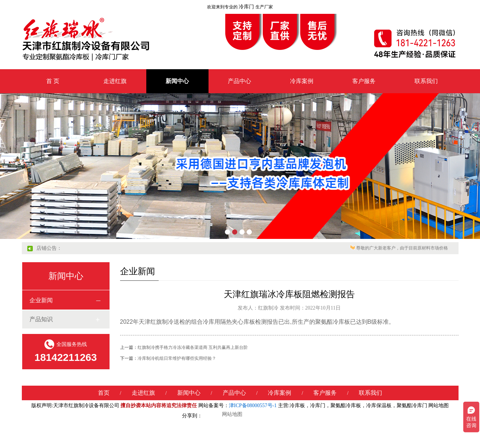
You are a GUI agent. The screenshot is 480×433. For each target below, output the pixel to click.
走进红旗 (115, 81)
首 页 (52, 81)
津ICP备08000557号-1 (253, 405)
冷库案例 (301, 81)
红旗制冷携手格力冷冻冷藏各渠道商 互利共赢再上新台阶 (184, 347)
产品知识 (41, 319)
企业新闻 (41, 300)
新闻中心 (177, 81)
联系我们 (426, 81)
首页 (104, 393)
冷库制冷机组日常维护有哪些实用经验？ (168, 358)
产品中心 (239, 81)
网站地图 (438, 405)
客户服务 (364, 81)
